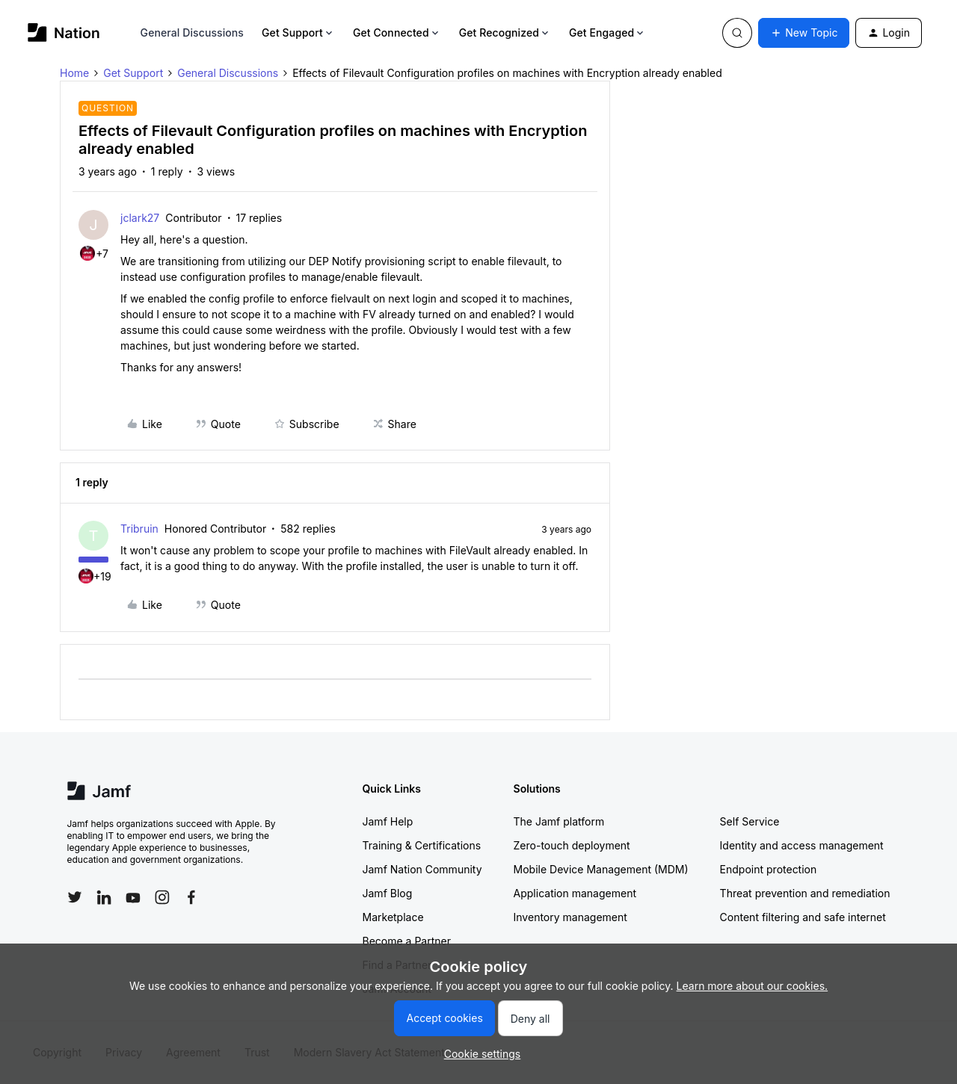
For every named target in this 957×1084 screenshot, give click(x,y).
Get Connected (397, 32)
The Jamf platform (559, 821)
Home (74, 72)
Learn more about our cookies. (752, 985)
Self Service (750, 821)
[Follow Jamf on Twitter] (74, 897)
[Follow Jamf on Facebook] (191, 897)
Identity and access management (802, 845)
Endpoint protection (768, 869)
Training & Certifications (422, 845)
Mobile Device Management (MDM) (601, 869)
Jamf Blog (388, 893)
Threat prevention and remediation (805, 893)
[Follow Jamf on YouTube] (133, 897)
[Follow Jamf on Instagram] (162, 897)
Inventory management (570, 917)
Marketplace (393, 917)
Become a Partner (407, 941)
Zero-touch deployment (572, 845)
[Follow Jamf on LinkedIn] (103, 897)
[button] (803, 33)
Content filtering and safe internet (803, 917)
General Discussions (192, 32)
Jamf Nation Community (422, 869)
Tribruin (139, 528)
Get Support (298, 32)
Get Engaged (607, 32)
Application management (575, 893)
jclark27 (139, 217)
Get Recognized (505, 32)
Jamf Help (388, 821)
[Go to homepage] (64, 32)
